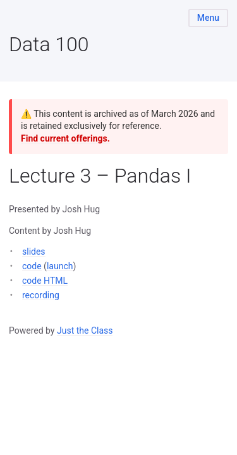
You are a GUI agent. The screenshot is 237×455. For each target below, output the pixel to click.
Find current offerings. (65, 138)
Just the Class (85, 330)
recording (40, 295)
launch (60, 266)
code (32, 266)
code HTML (45, 281)
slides (34, 251)
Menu (208, 18)
